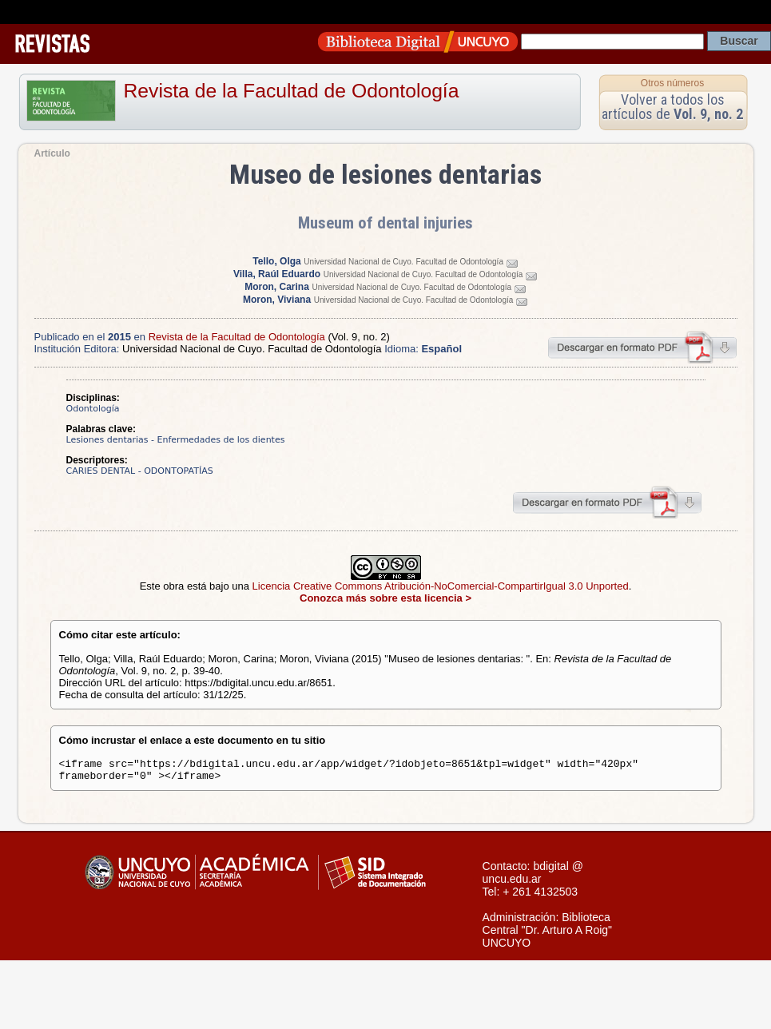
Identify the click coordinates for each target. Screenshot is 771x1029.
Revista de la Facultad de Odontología (291, 90)
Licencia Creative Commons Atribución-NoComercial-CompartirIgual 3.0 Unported (440, 586)
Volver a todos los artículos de (672, 106)
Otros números (672, 83)
